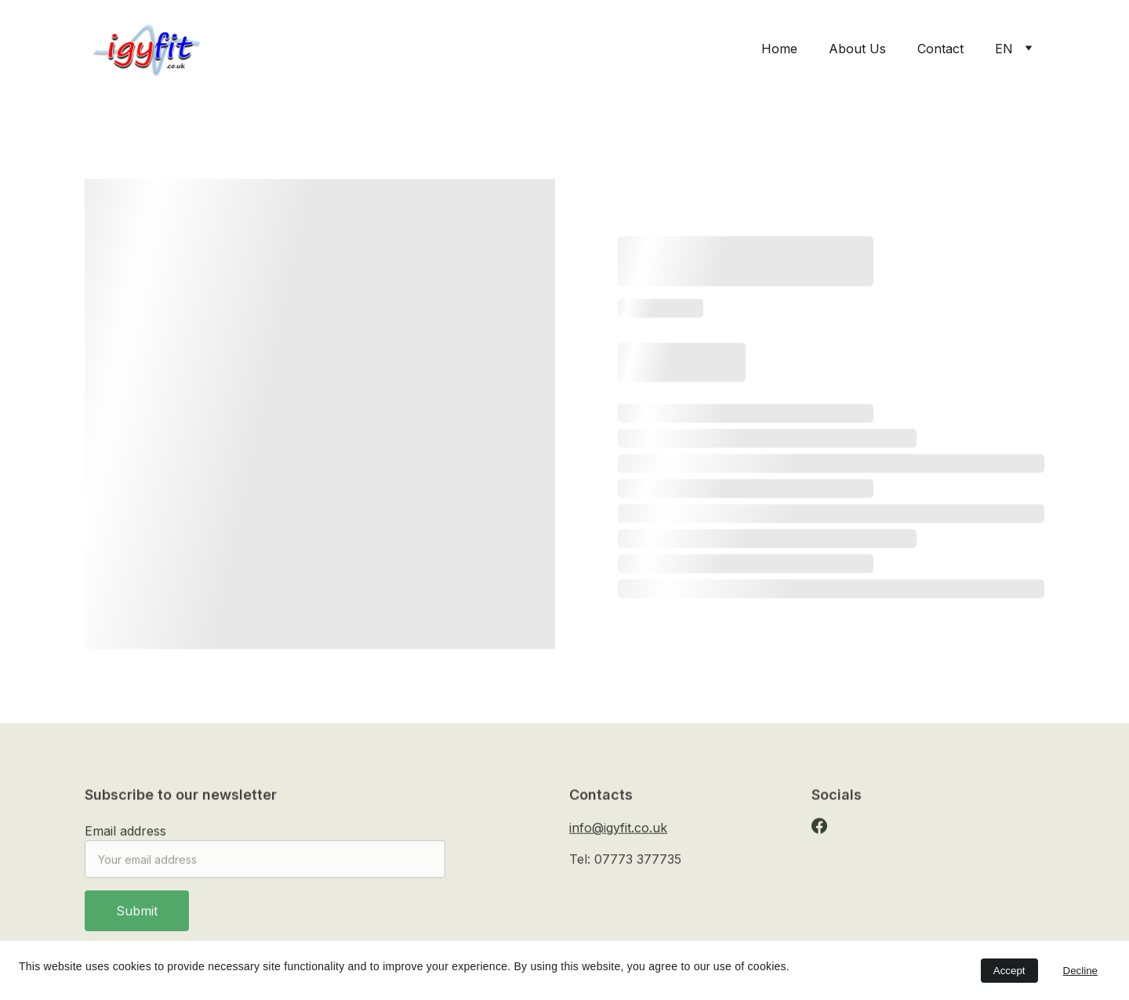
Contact (940, 48)
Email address (125, 838)
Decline (1080, 970)
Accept (1009, 970)
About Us (857, 48)
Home (779, 48)
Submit (137, 918)
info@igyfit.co (609, 829)
